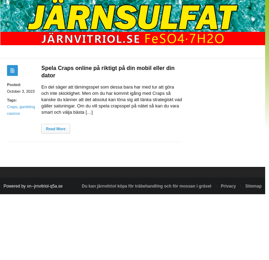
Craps (12, 107)
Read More (55, 129)
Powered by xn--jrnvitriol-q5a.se (33, 186)
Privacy (228, 186)
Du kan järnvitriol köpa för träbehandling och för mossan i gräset (147, 186)
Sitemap (253, 186)
